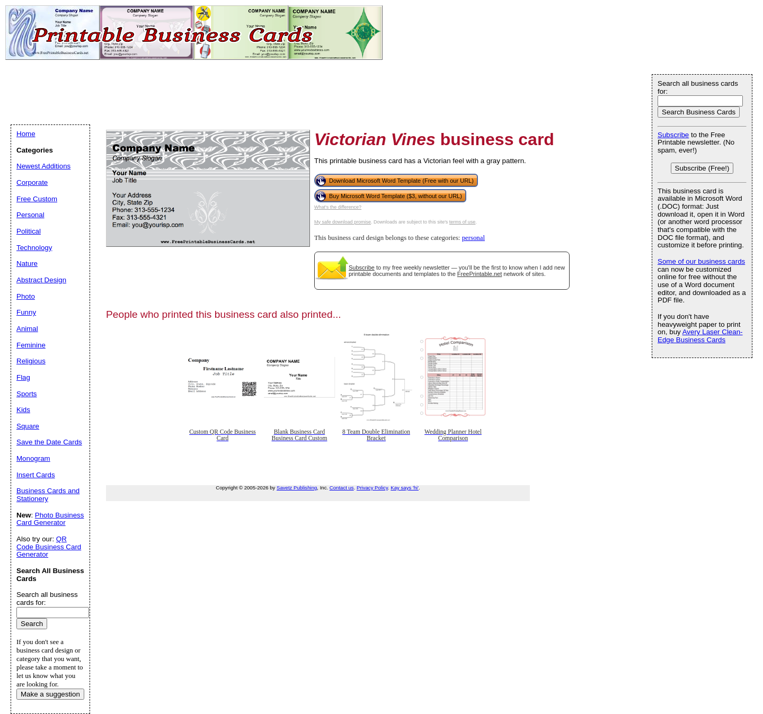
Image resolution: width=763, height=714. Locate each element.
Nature (27, 263)
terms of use (462, 222)
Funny (26, 312)
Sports (26, 394)
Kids (23, 410)
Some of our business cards (701, 261)
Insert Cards (35, 475)
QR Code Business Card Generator (48, 546)
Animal (27, 329)
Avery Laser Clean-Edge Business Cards (700, 336)
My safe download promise (342, 222)
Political (28, 231)
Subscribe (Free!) (702, 168)
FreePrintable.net (479, 274)
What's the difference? (337, 207)
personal (473, 238)
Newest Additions (43, 166)
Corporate (32, 182)
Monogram (33, 458)
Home (26, 134)
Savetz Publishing (297, 487)
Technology (34, 248)
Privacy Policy (372, 487)
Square (27, 426)
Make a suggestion (50, 694)
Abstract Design (41, 280)
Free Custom (36, 199)
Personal (30, 215)
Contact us (342, 487)
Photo (25, 296)
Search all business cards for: (698, 87)
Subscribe (362, 267)
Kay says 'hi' (405, 487)
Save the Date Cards (49, 442)
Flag (23, 377)
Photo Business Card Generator (50, 519)
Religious (31, 361)
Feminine (31, 345)
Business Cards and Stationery (47, 495)
